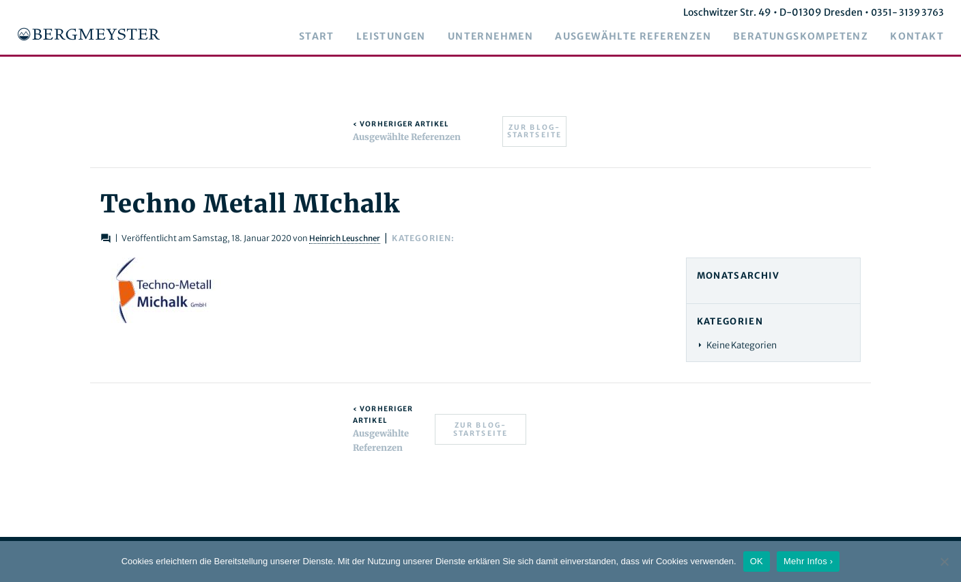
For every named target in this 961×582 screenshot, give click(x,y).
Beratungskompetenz (810, 36)
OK (756, 561)
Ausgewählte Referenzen (643, 36)
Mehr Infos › (808, 561)
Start (327, 36)
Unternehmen (500, 36)
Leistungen (401, 36)
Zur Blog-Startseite (534, 131)
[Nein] (944, 561)
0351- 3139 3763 (916, 12)
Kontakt (927, 36)
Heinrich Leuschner (338, 238)
